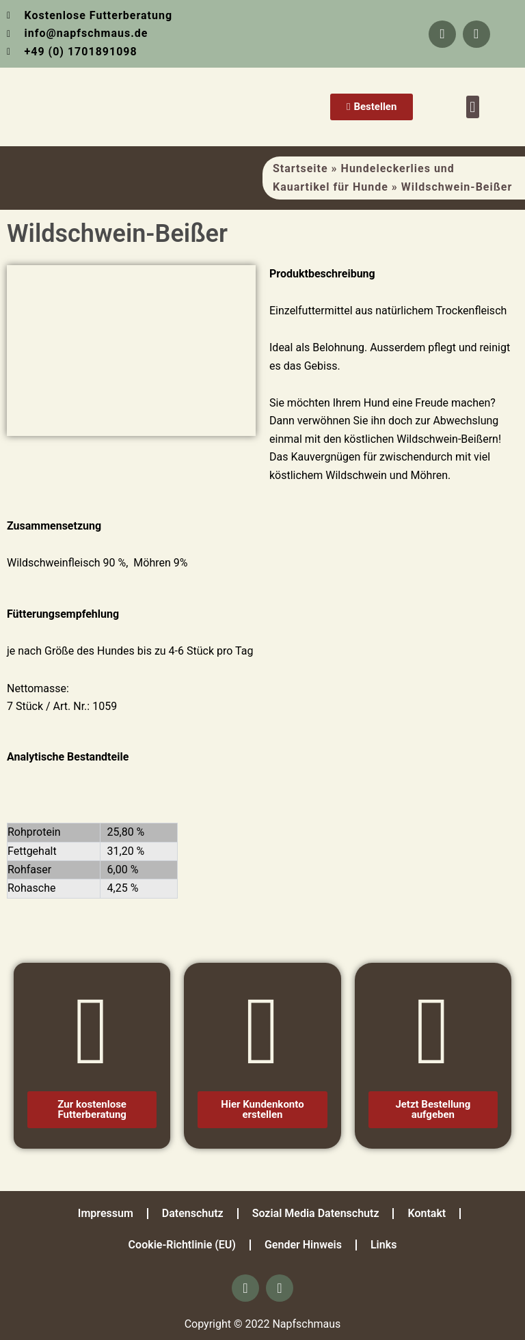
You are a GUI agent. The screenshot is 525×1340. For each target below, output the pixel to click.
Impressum (105, 1213)
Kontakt (426, 1213)
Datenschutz (193, 1213)
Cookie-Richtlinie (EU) (182, 1244)
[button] (472, 107)
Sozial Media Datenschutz (315, 1213)
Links (383, 1244)
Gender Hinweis (303, 1244)
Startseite (300, 168)
